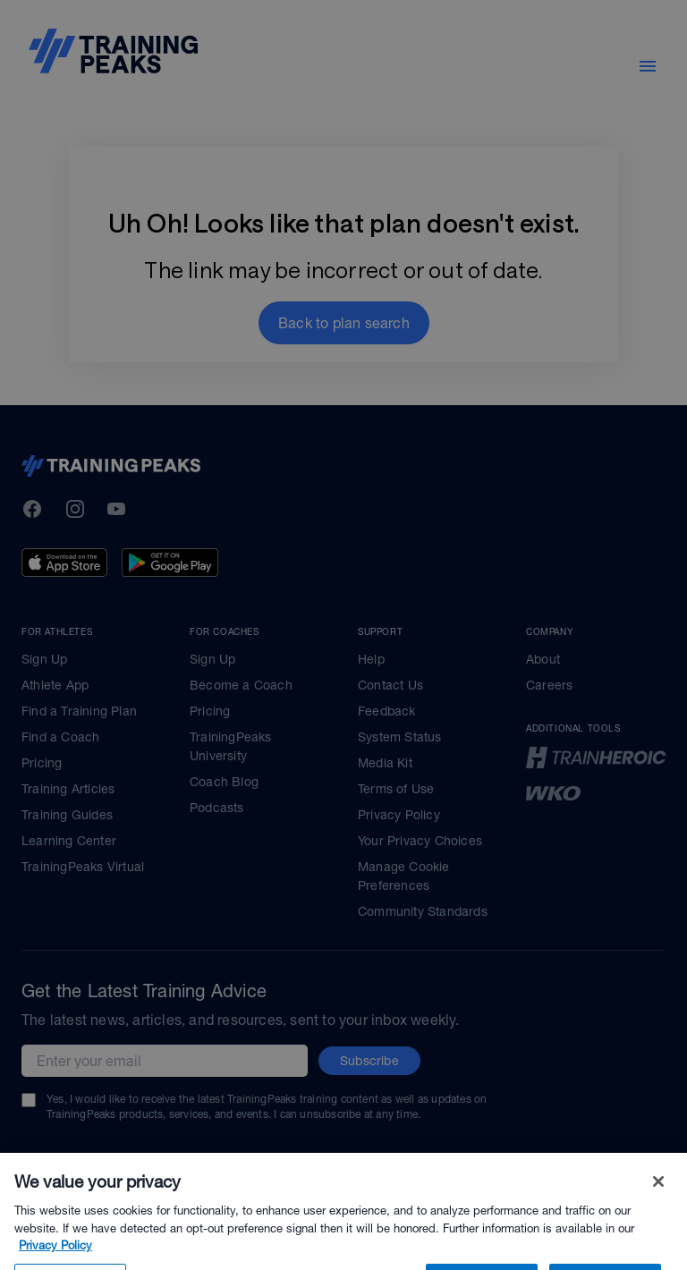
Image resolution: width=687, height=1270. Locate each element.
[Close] (658, 1202)
